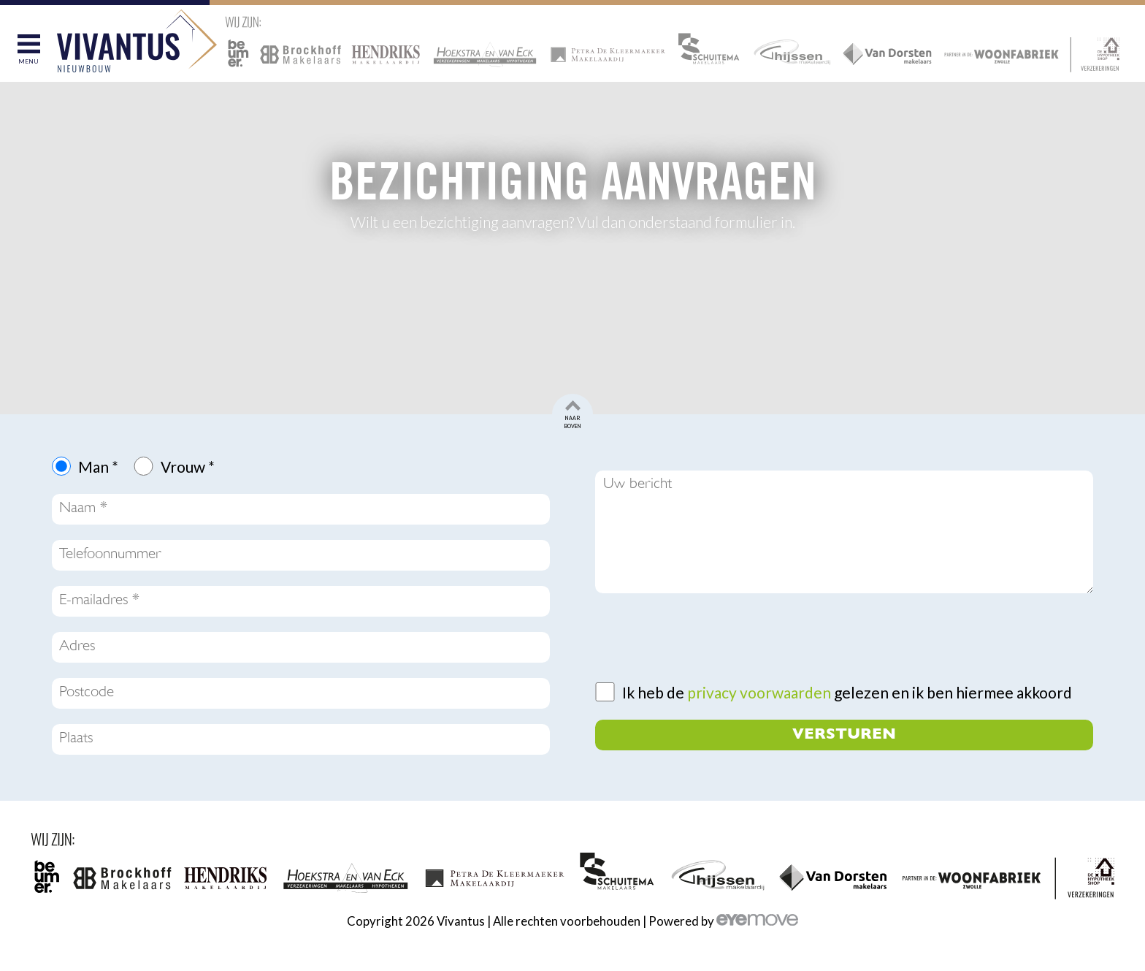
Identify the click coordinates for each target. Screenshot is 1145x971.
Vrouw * (188, 466)
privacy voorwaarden (759, 692)
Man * (98, 466)
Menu (28, 61)
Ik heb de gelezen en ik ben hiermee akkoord (847, 692)
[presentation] (706, 637)
